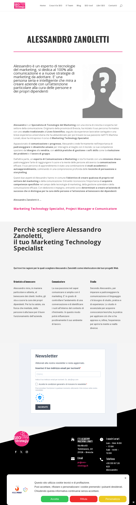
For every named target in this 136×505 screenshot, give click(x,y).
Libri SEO (100, 6)
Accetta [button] (55, 499)
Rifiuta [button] (83, 499)
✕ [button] (125, 478)
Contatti (112, 6)
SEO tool (89, 6)
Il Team (69, 6)
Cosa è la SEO (55, 6)
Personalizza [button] (112, 499)
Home (43, 6)
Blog (79, 6)
